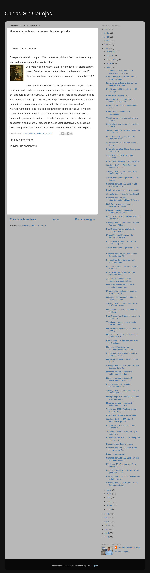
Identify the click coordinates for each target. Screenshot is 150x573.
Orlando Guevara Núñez (128, 548)
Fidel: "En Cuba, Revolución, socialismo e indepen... (119, 385)
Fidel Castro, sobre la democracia (121, 415)
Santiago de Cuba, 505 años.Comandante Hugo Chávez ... (122, 199)
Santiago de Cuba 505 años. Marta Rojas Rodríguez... (121, 185)
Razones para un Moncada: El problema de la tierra (119, 404)
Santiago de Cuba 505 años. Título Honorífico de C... (121, 449)
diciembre (111, 52)
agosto (110, 63)
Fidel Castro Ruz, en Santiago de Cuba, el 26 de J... (120, 230)
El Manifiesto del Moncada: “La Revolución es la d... (119, 236)
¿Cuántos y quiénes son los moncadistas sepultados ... (119, 280)
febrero (110, 505)
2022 (106, 41)
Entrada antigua (85, 219)
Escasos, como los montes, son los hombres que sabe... (121, 84)
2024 (106, 37)
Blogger (94, 566)
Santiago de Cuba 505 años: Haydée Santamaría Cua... (122, 459)
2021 (106, 44)
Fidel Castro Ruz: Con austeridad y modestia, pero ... (121, 354)
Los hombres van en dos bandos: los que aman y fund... (122, 471)
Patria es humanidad (115, 454)
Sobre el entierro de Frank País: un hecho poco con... (121, 78)
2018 (106, 518)
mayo (109, 494)
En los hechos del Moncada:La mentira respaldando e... (119, 211)
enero (109, 509)
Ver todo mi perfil (122, 551)
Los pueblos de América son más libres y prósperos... (120, 261)
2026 (106, 29)
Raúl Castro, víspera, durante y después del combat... (120, 205)
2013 (106, 537)
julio (109, 67)
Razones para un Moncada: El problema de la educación (119, 379)
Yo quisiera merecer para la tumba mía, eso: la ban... (121, 323)
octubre (110, 56)
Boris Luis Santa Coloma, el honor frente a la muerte (121, 298)
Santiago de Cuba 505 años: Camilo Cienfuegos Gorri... (122, 484)
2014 (106, 533)
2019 (106, 514)
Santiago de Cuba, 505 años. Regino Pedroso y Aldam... (122, 224)
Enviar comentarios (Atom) (34, 225)
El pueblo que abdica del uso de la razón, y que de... (121, 292)
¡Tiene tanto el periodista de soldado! (122, 194)
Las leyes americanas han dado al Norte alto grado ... (121, 242)
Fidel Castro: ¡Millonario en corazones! (123, 161)
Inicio (55, 219)
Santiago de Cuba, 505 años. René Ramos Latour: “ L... (121, 255)
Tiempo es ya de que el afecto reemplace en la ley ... (119, 71)
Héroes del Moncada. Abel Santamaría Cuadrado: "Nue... (120, 348)
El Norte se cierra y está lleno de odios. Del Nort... (120, 137)
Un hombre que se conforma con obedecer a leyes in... (120, 100)
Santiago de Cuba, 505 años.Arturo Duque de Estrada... (121, 304)
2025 (106, 33)
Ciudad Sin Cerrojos (28, 14)
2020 (106, 48)
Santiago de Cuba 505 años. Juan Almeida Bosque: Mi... (121, 420)
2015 (106, 529)
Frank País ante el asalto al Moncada (122, 190)
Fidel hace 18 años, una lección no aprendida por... (121, 465)
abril (109, 498)
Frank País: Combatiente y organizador (118, 113)
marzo (110, 501)
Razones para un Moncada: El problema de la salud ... (119, 373)
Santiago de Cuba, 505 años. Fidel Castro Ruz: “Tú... (121, 172)
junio (109, 490)
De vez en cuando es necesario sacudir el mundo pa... (120, 286)
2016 (106, 525)
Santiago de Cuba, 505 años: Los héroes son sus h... (121, 166)
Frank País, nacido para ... (117, 95)
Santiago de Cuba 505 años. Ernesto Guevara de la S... (122, 367)
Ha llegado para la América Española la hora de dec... (122, 398)
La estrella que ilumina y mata (119, 444)
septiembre (112, 59)
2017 (106, 522)
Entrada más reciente (23, 219)
